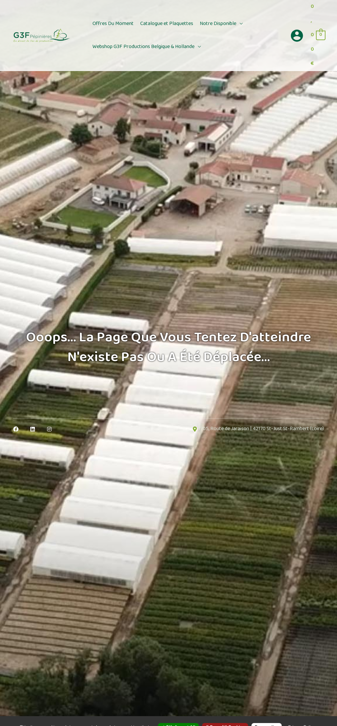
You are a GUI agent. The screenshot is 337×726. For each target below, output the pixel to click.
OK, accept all (178, 715)
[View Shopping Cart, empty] (317, 35)
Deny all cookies (225, 715)
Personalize (266, 715)
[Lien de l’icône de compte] (296, 35)
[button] (239, 24)
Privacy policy (301, 715)
